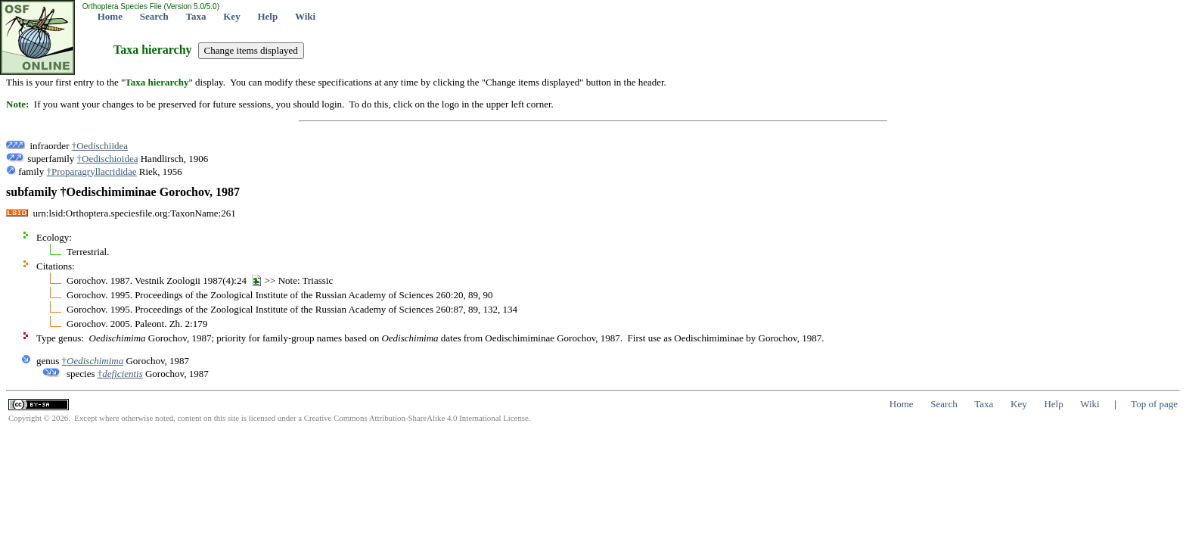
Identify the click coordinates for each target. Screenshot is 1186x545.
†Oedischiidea (100, 145)
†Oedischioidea (107, 158)
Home (110, 16)
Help (267, 16)
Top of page (1154, 404)
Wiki (305, 16)
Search (154, 16)
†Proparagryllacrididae (91, 171)
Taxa (196, 16)
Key (231, 16)
